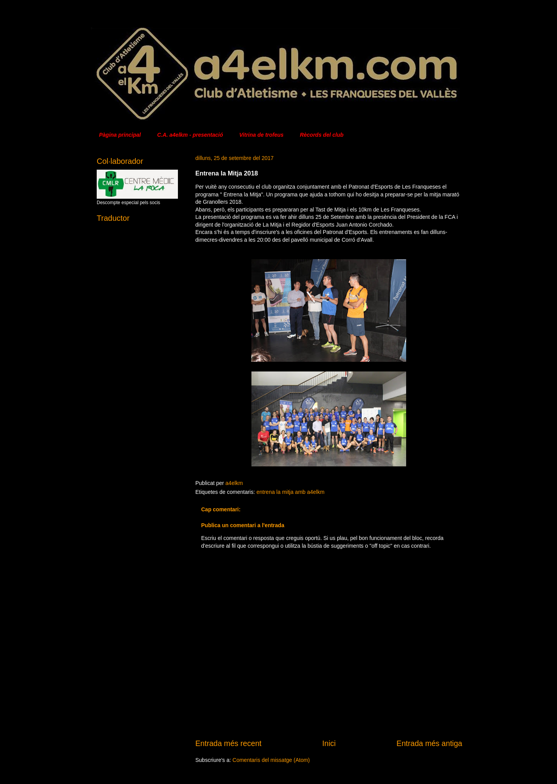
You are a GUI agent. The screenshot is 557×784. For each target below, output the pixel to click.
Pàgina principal (120, 135)
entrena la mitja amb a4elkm (290, 492)
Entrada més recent (228, 743)
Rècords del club (321, 135)
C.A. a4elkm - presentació (190, 135)
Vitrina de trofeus (261, 135)
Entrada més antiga (429, 743)
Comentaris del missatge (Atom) (271, 760)
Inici (329, 743)
